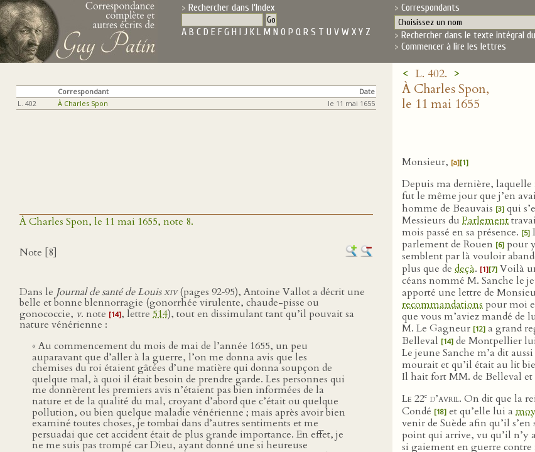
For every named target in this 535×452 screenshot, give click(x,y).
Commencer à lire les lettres (453, 46)
